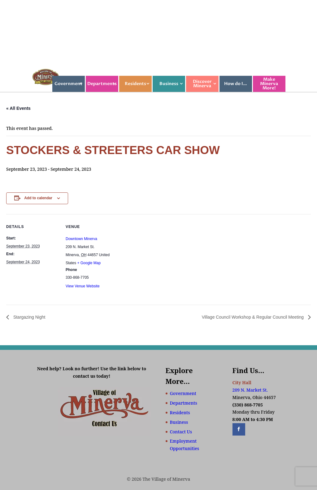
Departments (102, 84)
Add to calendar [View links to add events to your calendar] (38, 198)
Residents (135, 84)
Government (68, 84)
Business (168, 84)
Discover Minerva (202, 84)
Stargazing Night (28, 317)
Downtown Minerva (81, 239)
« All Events (18, 108)
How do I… (235, 84)
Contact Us (181, 432)
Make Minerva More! (269, 83)
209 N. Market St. (250, 390)
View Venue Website (83, 286)
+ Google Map (89, 263)
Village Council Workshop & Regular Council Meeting (253, 317)
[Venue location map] (157, 257)
